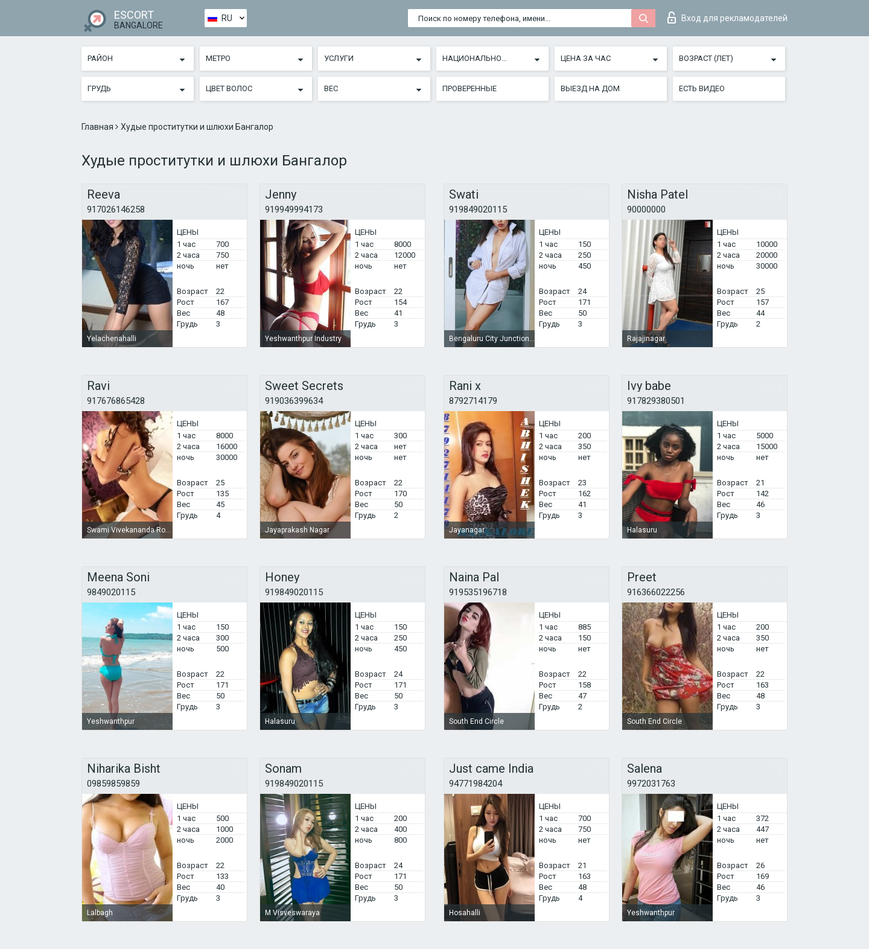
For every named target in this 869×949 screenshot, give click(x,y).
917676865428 (116, 400)
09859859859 (113, 783)
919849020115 (478, 209)
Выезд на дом (590, 88)
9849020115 (111, 592)
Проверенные (469, 88)
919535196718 (478, 592)
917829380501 (656, 400)
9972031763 (651, 783)
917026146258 (116, 209)
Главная (98, 127)
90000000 (646, 209)
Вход (727, 17)
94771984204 (475, 783)
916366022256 (656, 592)
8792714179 (473, 400)
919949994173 (294, 209)
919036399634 (294, 400)
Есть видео (702, 88)
